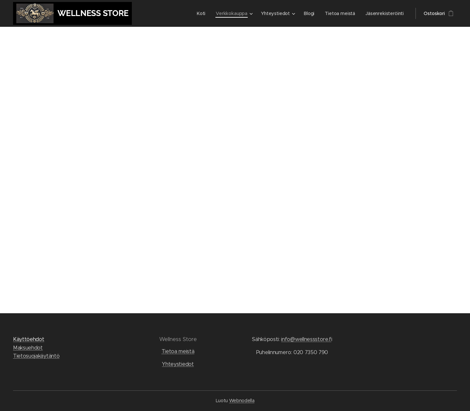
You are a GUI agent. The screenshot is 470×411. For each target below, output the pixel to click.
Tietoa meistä (178, 351)
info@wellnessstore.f (306, 339)
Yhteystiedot (178, 364)
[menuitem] (201, 13)
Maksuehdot (28, 348)
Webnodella (242, 400)
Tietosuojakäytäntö (36, 356)
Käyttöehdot (28, 339)
